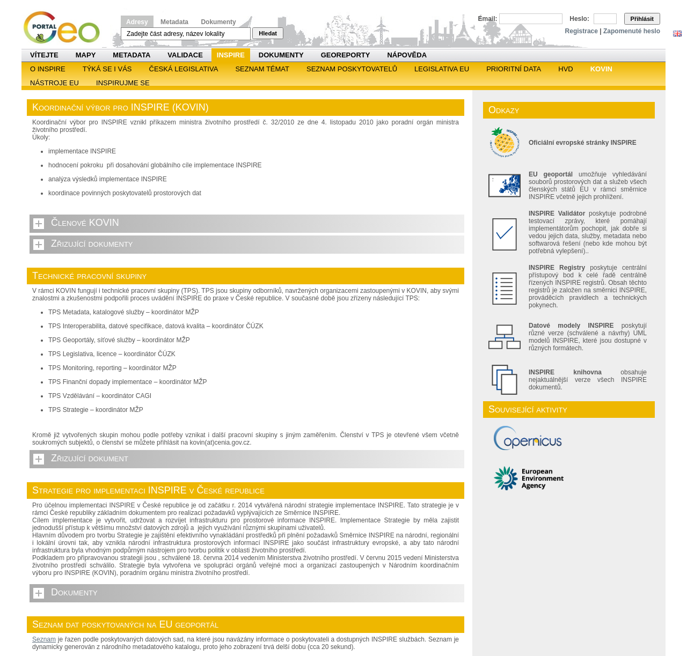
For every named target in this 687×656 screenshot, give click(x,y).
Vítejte (44, 55)
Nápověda (407, 55)
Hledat (268, 33)
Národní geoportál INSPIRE (65, 28)
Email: (488, 19)
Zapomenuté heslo (631, 31)
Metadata (174, 22)
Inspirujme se (123, 83)
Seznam (44, 639)
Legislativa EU (441, 69)
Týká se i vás (107, 69)
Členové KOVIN (85, 222)
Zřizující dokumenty (92, 243)
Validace (184, 55)
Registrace (581, 31)
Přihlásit (642, 19)
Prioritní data (513, 69)
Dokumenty (218, 22)
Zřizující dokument (89, 458)
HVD (565, 69)
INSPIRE (231, 55)
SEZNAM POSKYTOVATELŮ (351, 69)
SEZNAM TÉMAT (262, 69)
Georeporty (345, 55)
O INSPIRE (47, 69)
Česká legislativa (183, 69)
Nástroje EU (54, 83)
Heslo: (579, 19)
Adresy (137, 22)
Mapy (86, 55)
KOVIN (601, 69)
